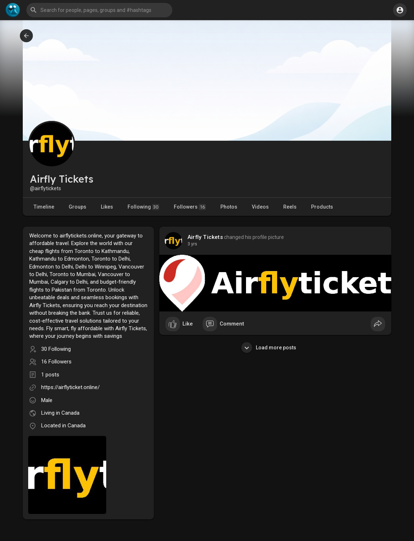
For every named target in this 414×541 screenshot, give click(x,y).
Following (143, 207)
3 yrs (192, 243)
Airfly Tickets (205, 237)
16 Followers (56, 361)
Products (322, 207)
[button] (99, 10)
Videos (260, 207)
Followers (190, 207)
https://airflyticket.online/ (70, 387)
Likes (107, 207)
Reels (290, 207)
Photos (228, 207)
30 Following (56, 349)
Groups (77, 207)
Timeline (44, 207)
